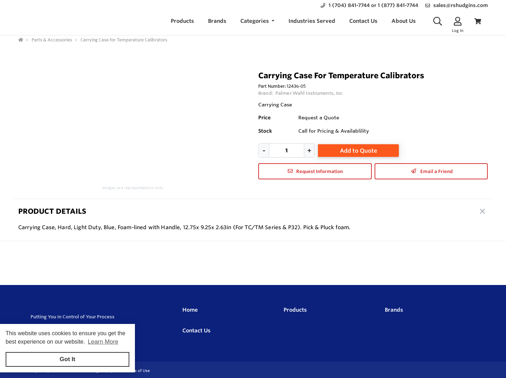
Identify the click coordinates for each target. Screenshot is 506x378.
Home (190, 309)
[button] (257, 21)
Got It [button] (67, 359)
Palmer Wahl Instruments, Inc (309, 93)
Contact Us (196, 330)
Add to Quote (358, 150)
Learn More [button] (103, 341)
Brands (394, 309)
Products (295, 309)
